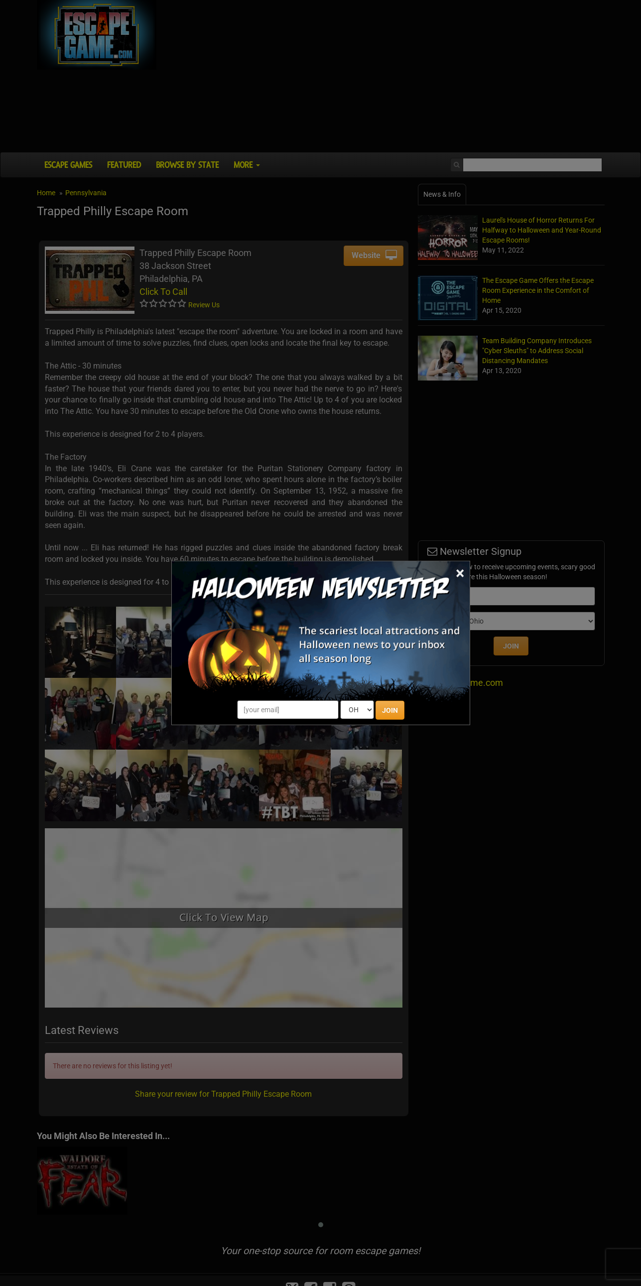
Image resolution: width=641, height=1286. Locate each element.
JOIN (390, 710)
